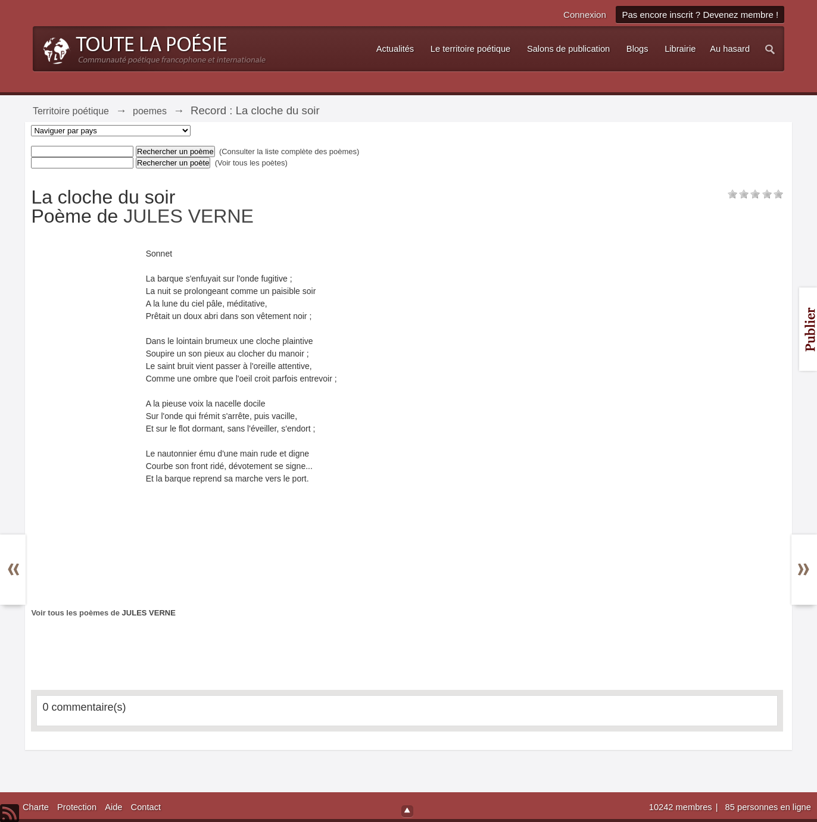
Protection (76, 807)
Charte (36, 807)
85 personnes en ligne (768, 807)
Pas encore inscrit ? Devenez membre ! (700, 15)
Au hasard (730, 49)
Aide (113, 807)
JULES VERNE (188, 216)
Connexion (584, 15)
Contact (146, 807)
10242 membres (682, 807)
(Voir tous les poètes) (251, 162)
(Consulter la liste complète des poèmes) (289, 151)
